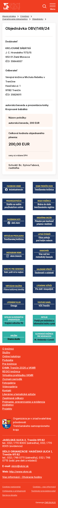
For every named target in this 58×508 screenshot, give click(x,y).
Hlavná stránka (9, 16)
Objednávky (37, 19)
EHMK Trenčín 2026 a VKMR (19, 367)
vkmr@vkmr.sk (20, 466)
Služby (6, 352)
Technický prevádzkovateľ (43, 491)
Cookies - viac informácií (44, 487)
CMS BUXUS (50, 502)
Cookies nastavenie (11, 487)
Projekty (7, 408)
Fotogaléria (8, 382)
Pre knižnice (9, 363)
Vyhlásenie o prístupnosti (14, 491)
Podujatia (7, 360)
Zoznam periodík (12, 379)
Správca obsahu (9, 495)
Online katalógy (11, 356)
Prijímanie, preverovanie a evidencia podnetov (23, 403)
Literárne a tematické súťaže (19, 394)
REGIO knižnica (11, 371)
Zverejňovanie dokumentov (15, 19)
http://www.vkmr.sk (20, 471)
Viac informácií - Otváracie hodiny (22, 477)
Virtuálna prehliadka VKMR (17, 375)
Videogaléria (9, 386)
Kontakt (6, 390)
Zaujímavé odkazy (13, 398)
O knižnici (24, 16)
